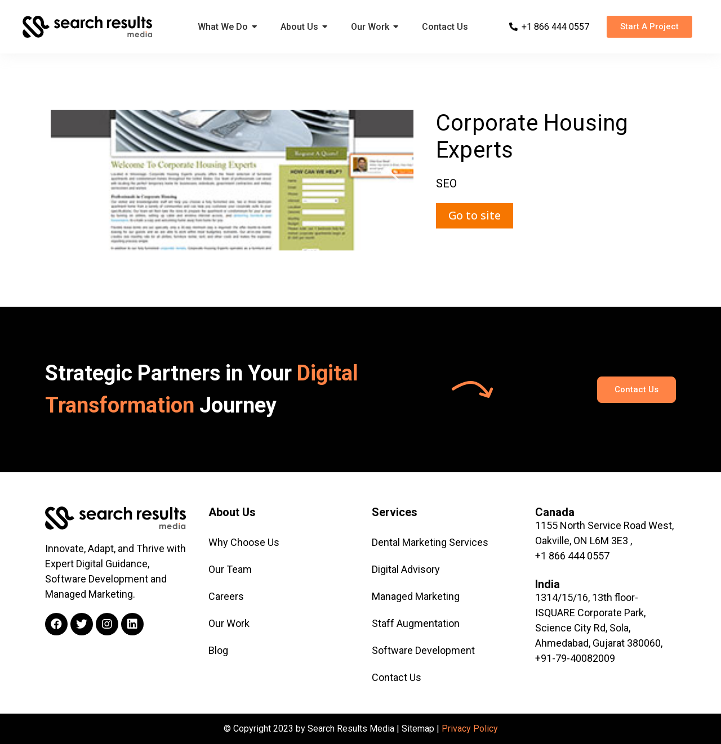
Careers (226, 596)
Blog (218, 650)
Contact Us (396, 677)
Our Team (230, 569)
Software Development (423, 650)
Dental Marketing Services (430, 542)
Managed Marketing (416, 596)
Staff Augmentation (416, 623)
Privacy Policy (470, 728)
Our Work (229, 623)
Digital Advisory (406, 569)
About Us (232, 512)
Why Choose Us (243, 542)
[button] (649, 27)
